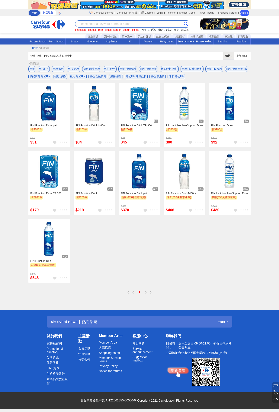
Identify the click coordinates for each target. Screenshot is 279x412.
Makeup (148, 41)
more (223, 321)
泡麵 (143, 29)
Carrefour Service (101, 12)
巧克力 (168, 29)
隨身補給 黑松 (148, 68)
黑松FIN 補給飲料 (192, 68)
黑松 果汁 (116, 76)
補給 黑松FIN (77, 76)
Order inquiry (207, 12)
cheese (92, 29)
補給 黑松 (60, 76)
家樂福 (152, 29)
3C (130, 41)
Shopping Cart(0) (227, 12)
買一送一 (127, 36)
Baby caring (167, 41)
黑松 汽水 (73, 68)
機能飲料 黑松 (169, 68)
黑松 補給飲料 (128, 68)
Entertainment (186, 41)
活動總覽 (214, 36)
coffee (135, 29)
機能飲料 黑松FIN (40, 76)
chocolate (80, 29)
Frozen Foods (37, 41)
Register (170, 12)
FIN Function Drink (222, 125)
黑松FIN (44, 68)
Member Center (187, 12)
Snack (74, 41)
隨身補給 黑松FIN (236, 68)
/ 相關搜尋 (44, 48)
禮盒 (160, 29)
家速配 (228, 36)
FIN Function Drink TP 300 (136, 125)
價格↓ (228, 55)
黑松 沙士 (109, 68)
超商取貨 (243, 36)
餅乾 (176, 29)
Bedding (222, 41)
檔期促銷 (180, 36)
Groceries (93, 41)
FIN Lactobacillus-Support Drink (184, 125)
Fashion (241, 41)
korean (117, 29)
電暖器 (185, 29)
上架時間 (241, 55)
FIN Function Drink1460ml (90, 125)
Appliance (111, 41)
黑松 (32, 68)
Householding (204, 41)
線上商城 (93, 36)
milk (100, 29)
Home (35, 48)
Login (160, 12)
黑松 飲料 (58, 68)
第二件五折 (144, 36)
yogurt (126, 29)
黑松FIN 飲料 (214, 68)
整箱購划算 (197, 36)
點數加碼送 (162, 36)
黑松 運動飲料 (98, 76)
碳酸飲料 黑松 (91, 68)
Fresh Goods (56, 41)
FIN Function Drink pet (43, 125)
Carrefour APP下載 (127, 12)
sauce (108, 29)
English (147, 12)
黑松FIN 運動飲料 (136, 76)
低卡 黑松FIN (176, 76)
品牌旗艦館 (110, 36)
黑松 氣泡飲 (158, 76)
